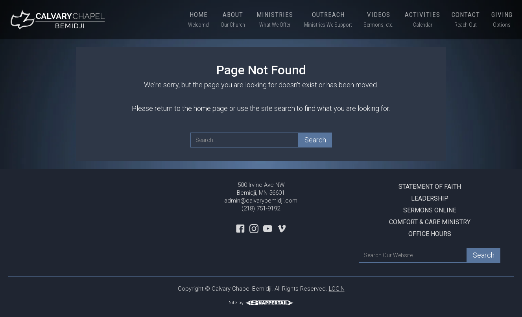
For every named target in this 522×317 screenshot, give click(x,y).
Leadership (429, 198)
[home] (59, 19)
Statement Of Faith (429, 186)
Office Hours (429, 234)
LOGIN (337, 289)
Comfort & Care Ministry (429, 222)
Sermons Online (429, 210)
